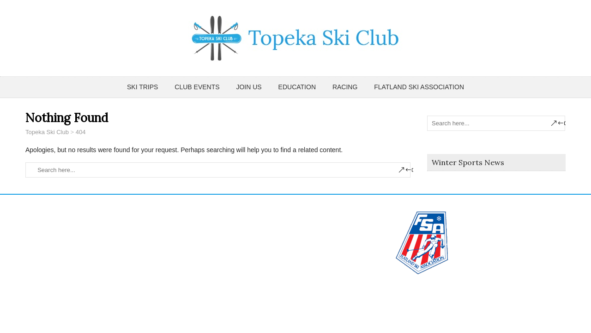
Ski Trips (142, 87)
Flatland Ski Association (419, 87)
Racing (344, 87)
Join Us (248, 87)
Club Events (197, 87)
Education (297, 87)
